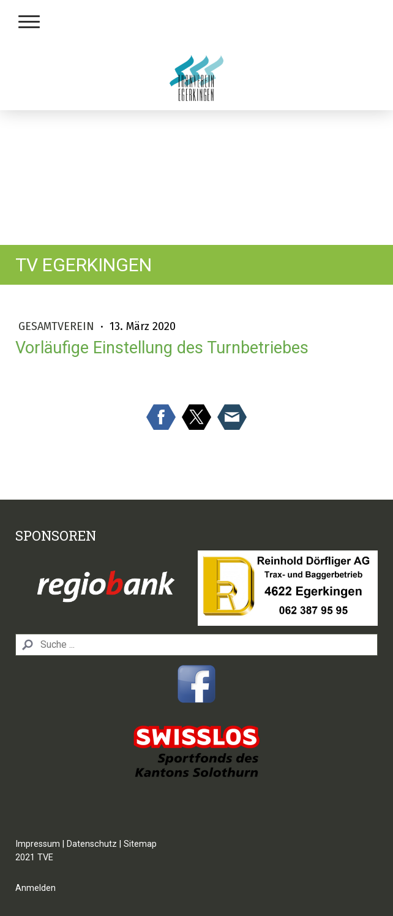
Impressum (37, 844)
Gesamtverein (57, 326)
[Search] (196, 645)
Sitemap (140, 844)
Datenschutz (92, 844)
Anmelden (35, 888)
